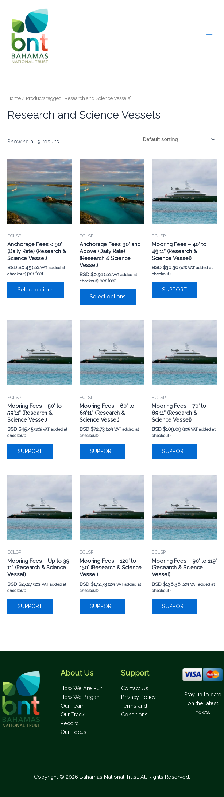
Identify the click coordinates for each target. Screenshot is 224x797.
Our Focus (73, 732)
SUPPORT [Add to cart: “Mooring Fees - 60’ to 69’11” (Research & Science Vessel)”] (102, 451)
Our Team (73, 706)
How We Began (80, 697)
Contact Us (134, 688)
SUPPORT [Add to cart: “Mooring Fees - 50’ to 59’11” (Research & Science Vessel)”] (30, 451)
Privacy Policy (138, 697)
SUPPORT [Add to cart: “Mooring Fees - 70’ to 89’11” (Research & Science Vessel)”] (174, 451)
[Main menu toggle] (209, 36)
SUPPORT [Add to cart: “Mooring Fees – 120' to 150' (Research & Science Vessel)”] (102, 606)
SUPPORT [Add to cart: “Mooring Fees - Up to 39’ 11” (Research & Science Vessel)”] (30, 606)
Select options (36, 289)
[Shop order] (178, 140)
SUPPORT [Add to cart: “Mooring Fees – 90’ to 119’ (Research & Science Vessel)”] (174, 606)
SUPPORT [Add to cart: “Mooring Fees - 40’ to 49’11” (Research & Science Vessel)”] (174, 289)
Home (14, 98)
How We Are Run (82, 688)
